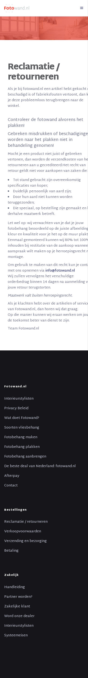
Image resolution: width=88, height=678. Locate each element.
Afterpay (11, 476)
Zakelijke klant (17, 606)
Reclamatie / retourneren (26, 522)
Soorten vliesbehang (21, 427)
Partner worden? (18, 597)
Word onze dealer (19, 616)
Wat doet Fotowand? (21, 418)
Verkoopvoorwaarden (22, 531)
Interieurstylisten (19, 399)
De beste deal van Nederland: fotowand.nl (40, 466)
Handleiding (14, 587)
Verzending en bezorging (25, 541)
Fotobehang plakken (22, 447)
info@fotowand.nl (60, 271)
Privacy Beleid (16, 408)
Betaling (11, 551)
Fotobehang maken (20, 437)
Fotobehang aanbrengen (25, 456)
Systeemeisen (16, 635)
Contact (11, 485)
